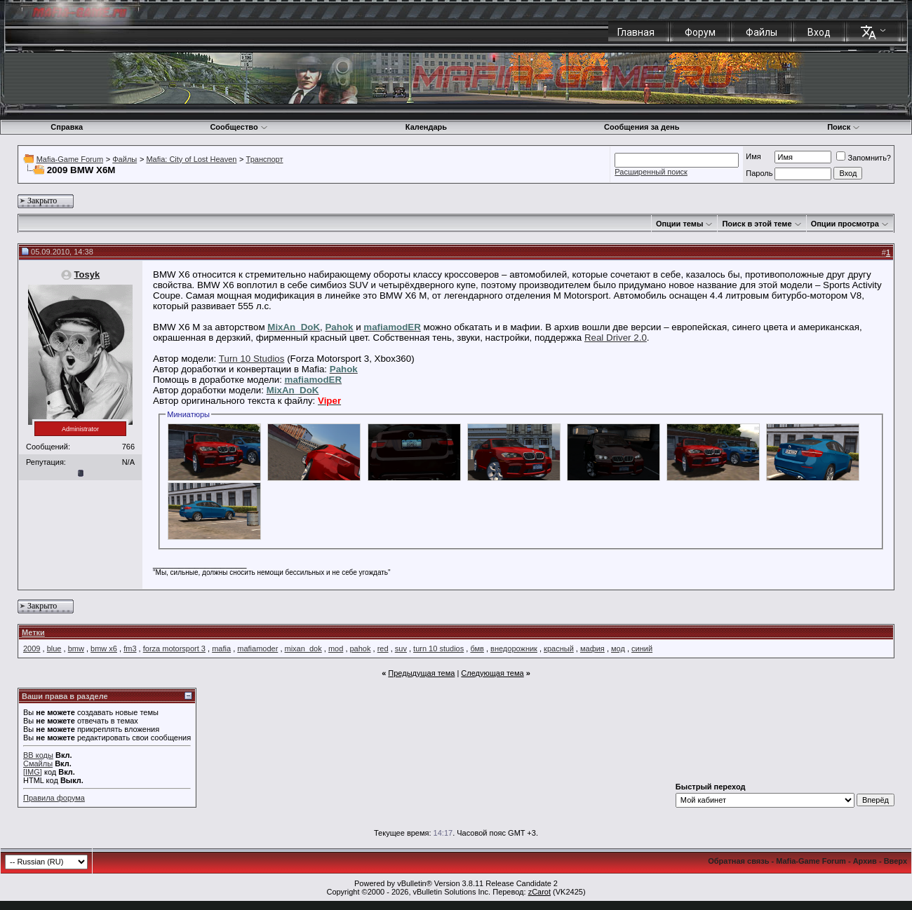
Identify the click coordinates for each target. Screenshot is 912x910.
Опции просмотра (845, 223)
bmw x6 (103, 648)
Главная (636, 32)
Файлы (761, 32)
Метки (33, 632)
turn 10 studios (438, 648)
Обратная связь (738, 861)
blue (54, 648)
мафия (592, 648)
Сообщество (238, 127)
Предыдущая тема (421, 673)
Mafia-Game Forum (69, 159)
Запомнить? (863, 158)
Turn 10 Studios (252, 358)
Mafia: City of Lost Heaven (191, 159)
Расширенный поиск (651, 172)
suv (401, 648)
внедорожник (513, 648)
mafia (221, 648)
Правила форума (54, 798)
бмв (476, 648)
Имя (753, 156)
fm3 (129, 648)
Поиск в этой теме (756, 223)
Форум (700, 32)
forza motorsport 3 (174, 648)
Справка (67, 127)
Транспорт (264, 159)
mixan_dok (303, 648)
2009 (31, 648)
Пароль (759, 173)
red (383, 648)
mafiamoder (257, 648)
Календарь (426, 127)
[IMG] (32, 772)
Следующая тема (492, 673)
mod (335, 648)
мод (618, 648)
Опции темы (679, 223)
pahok (360, 648)
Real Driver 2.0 (615, 337)
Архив (865, 861)
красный (559, 648)
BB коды (38, 755)
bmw (76, 648)
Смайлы (38, 763)
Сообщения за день (641, 127)
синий (641, 648)
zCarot (539, 892)
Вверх (895, 861)
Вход (819, 32)
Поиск (843, 127)
